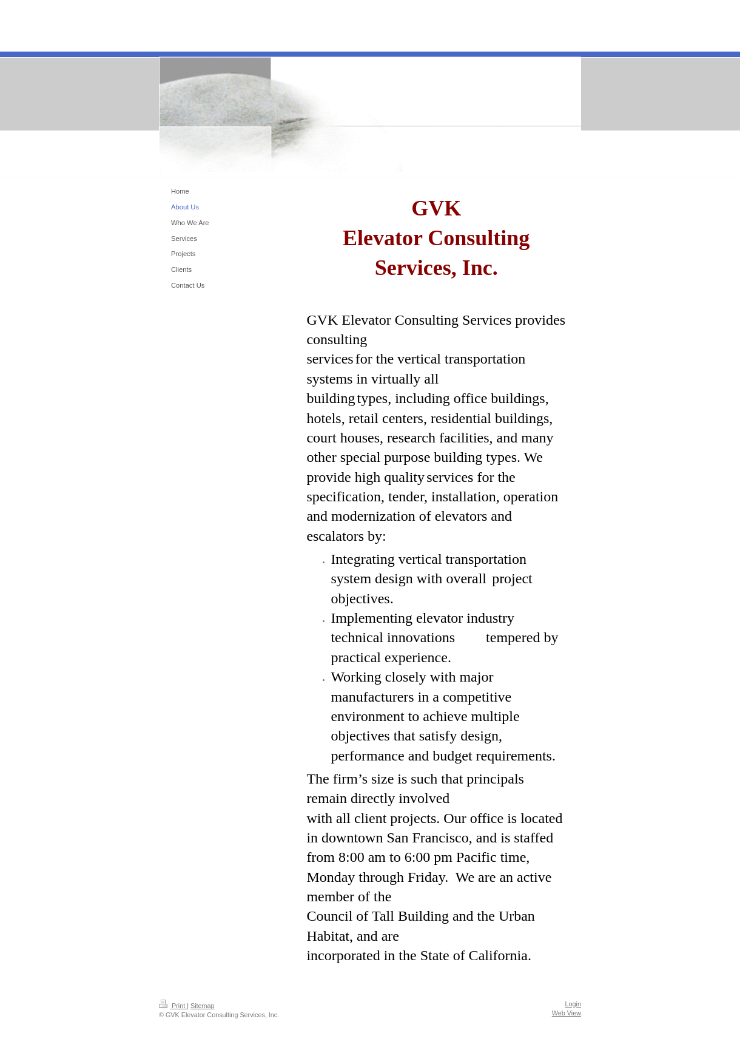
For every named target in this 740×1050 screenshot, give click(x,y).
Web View (566, 1013)
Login (573, 1004)
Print (173, 1005)
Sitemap (202, 1005)
